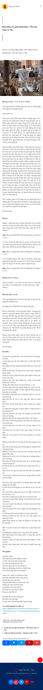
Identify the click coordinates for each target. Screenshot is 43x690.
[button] (40, 659)
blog (32, 670)
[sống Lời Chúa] (5, 6)
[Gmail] (37, 642)
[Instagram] (16, 682)
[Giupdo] (32, 682)
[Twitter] (21, 642)
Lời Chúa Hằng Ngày (18, 620)
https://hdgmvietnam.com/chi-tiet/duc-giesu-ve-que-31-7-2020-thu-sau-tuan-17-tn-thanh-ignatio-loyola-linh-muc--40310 (21, 610)
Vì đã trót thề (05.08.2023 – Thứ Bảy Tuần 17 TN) (20, 633)
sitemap (34, 673)
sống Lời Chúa (14, 6)
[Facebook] (6, 642)
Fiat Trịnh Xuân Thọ (16, 622)
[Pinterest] (29, 642)
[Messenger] (14, 642)
